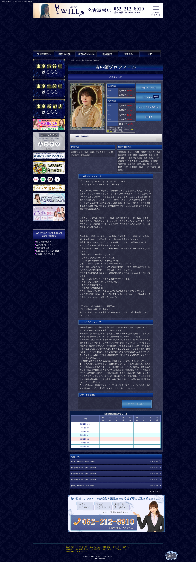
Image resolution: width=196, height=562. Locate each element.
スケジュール (95, 547)
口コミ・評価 (151, 97)
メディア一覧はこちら (137, 404)
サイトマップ (82, 551)
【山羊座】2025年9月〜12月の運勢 (115, 473)
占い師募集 (70, 551)
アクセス (116, 547)
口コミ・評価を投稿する (148, 107)
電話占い (126, 547)
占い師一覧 (83, 547)
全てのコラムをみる (151, 491)
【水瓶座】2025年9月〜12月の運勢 (115, 467)
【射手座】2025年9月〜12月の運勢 (115, 479)
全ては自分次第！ (43, 242)
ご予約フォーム (120, 549)
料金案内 (106, 547)
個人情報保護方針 (81, 549)
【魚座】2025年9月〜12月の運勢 (115, 461)
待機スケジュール (148, 88)
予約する (148, 117)
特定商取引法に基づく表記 (101, 549)
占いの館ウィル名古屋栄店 (103, 557)
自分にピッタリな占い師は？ (48, 251)
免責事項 (69, 549)
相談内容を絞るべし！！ (46, 248)
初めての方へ (70, 547)
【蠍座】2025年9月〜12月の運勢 (115, 485)
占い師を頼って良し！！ (46, 245)
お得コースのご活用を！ (46, 254)
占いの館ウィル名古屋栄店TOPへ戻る (171, 556)
